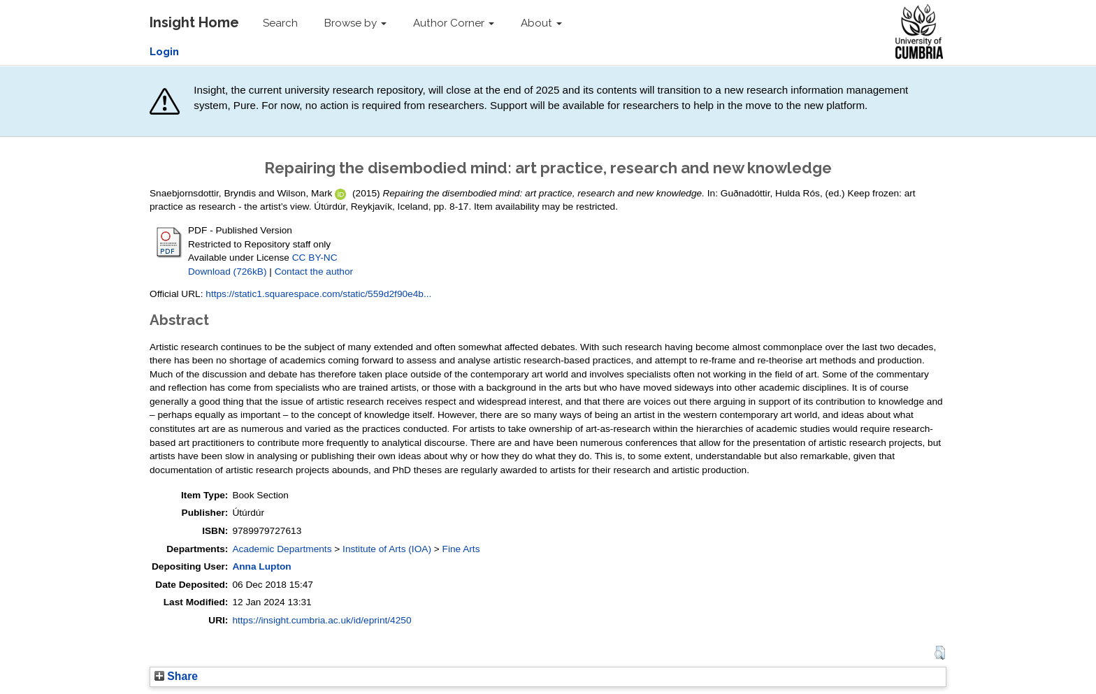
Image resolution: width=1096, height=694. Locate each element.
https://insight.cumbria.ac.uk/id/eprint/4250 (321, 620)
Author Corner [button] (453, 23)
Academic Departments (281, 549)
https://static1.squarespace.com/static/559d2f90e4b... (318, 294)
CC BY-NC (315, 257)
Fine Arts (461, 549)
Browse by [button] (355, 23)
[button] (940, 653)
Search (280, 23)
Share (176, 676)
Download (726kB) (227, 271)
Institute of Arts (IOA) (386, 549)
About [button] (541, 23)
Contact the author (314, 271)
